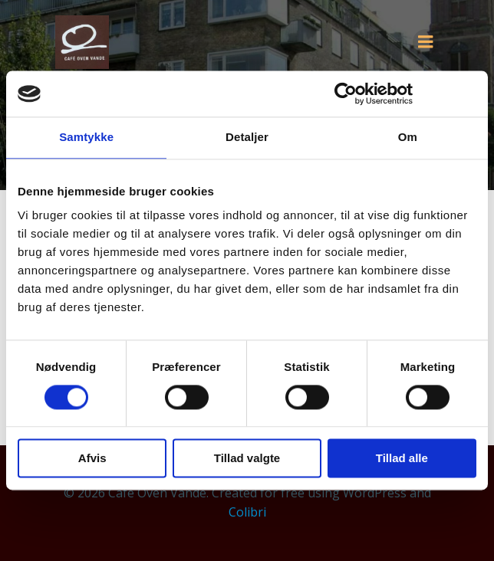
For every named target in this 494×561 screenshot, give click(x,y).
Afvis (92, 458)
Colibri (247, 512)
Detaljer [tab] (247, 136)
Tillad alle (402, 458)
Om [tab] (407, 136)
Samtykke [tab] (86, 136)
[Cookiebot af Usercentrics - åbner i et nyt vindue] (345, 93)
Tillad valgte (247, 458)
